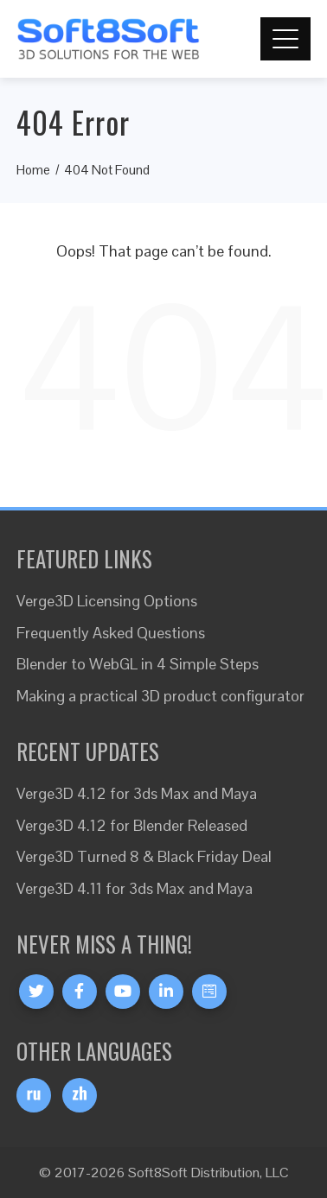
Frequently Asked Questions (110, 633)
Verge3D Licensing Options (106, 601)
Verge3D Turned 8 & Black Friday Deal (144, 856)
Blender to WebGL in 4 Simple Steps (137, 664)
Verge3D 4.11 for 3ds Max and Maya (134, 888)
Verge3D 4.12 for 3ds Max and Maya (136, 793)
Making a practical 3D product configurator (160, 696)
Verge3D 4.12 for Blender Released (131, 825)
